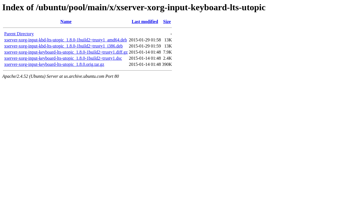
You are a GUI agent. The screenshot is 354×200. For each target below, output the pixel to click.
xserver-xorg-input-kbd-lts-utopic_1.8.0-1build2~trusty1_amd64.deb (65, 40)
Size (167, 21)
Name (66, 21)
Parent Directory (19, 33)
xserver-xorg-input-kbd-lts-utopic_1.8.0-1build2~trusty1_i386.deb (63, 46)
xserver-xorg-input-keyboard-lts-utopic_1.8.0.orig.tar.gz (54, 64)
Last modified (145, 21)
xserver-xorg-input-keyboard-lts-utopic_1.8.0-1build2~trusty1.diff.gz (66, 52)
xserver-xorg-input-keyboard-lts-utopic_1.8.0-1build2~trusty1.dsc (63, 58)
